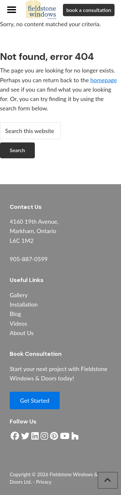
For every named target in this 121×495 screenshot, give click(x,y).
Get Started (34, 400)
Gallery (19, 294)
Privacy (44, 482)
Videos (18, 323)
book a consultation (88, 10)
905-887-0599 (29, 259)
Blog (15, 313)
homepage (103, 80)
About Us (22, 332)
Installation (24, 304)
